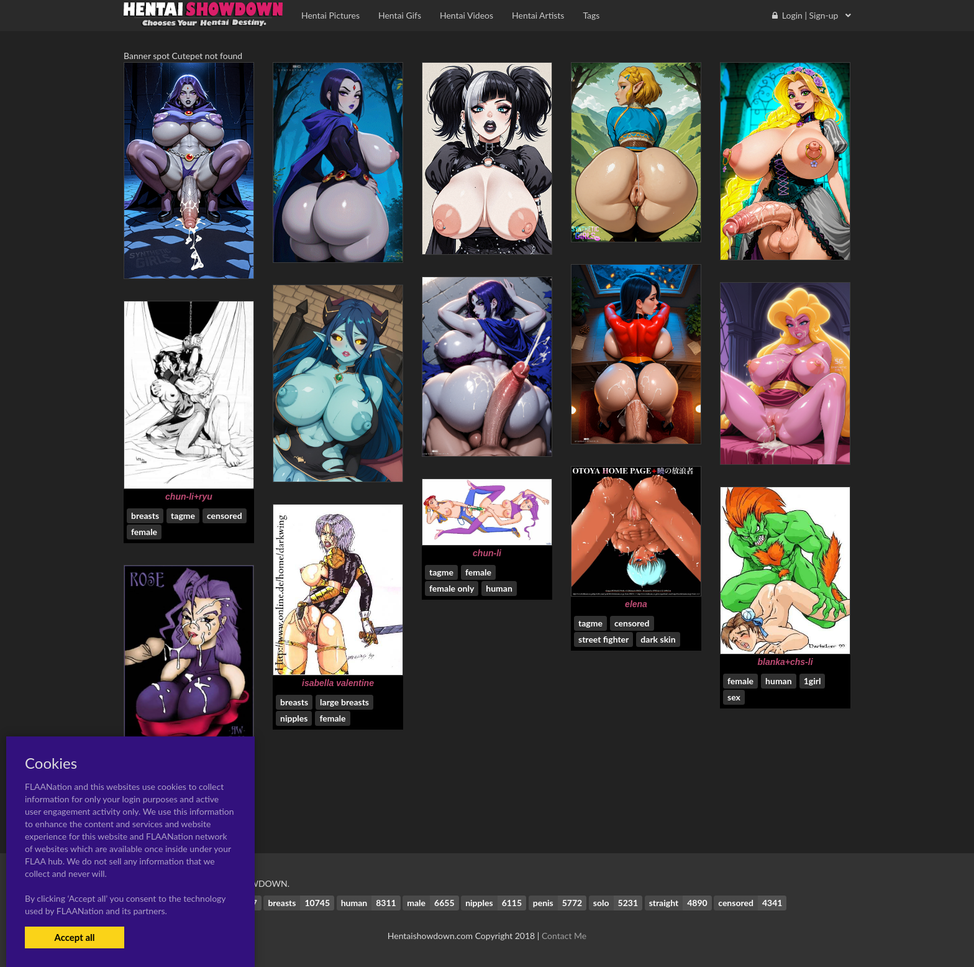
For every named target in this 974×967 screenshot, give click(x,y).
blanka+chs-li (784, 662)
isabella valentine (338, 683)
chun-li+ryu (188, 497)
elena (636, 604)
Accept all (74, 937)
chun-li (487, 553)
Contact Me (564, 935)
